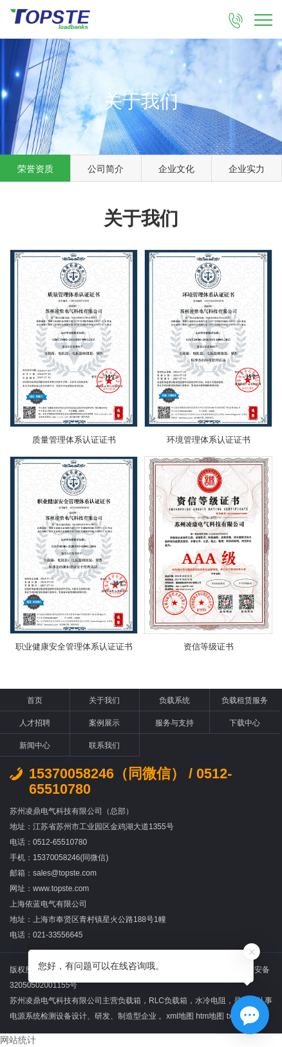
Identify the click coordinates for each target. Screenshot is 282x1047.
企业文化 (176, 169)
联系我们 (104, 745)
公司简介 (106, 169)
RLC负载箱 (168, 1000)
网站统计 (18, 1040)
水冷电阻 (210, 1000)
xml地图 (180, 1016)
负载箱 (129, 1000)
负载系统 (174, 700)
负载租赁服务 (244, 700)
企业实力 (247, 169)
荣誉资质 (35, 169)
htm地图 (210, 1016)
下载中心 (244, 722)
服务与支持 (174, 722)
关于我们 (104, 700)
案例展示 (104, 722)
